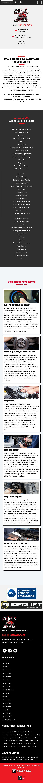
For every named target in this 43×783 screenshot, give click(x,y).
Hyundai (11, 738)
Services (8, 670)
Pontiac (21, 743)
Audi (10, 732)
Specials (8, 673)
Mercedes (12, 741)
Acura (4, 732)
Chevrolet (6, 735)
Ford (31, 735)
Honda (5, 738)
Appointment (7, 2)
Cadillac (27, 732)
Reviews (8, 676)
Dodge (21, 735)
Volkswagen (26, 746)
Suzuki (11, 746)
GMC (36, 735)
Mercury (20, 741)
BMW (15, 732)
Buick (21, 732)
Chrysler (13, 735)
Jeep (23, 738)
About (7, 666)
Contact (8, 686)
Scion (33, 743)
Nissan (5, 743)
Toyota (18, 746)
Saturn (27, 743)
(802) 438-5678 (25, 25)
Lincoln (34, 738)
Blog (7, 680)
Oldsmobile (12, 743)
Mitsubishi (33, 741)
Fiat (26, 735)
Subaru (5, 746)
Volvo (34, 746)
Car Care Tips (10, 690)
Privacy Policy (26, 765)
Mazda (5, 741)
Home (7, 663)
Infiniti (18, 738)
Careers (8, 683)
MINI (26, 741)
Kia (29, 738)
